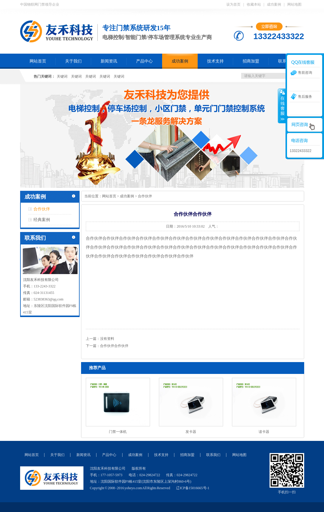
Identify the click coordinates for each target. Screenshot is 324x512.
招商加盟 (251, 61)
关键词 (62, 76)
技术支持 (215, 61)
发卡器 (191, 432)
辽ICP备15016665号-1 (192, 488)
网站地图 (294, 4)
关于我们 (73, 61)
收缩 (282, 105)
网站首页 (38, 61)
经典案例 (41, 219)
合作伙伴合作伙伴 (114, 346)
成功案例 (274, 4)
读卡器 (264, 432)
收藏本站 (254, 4)
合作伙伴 (41, 209)
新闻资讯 (109, 61)
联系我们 (213, 455)
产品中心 (144, 61)
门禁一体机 (118, 432)
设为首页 (233, 4)
